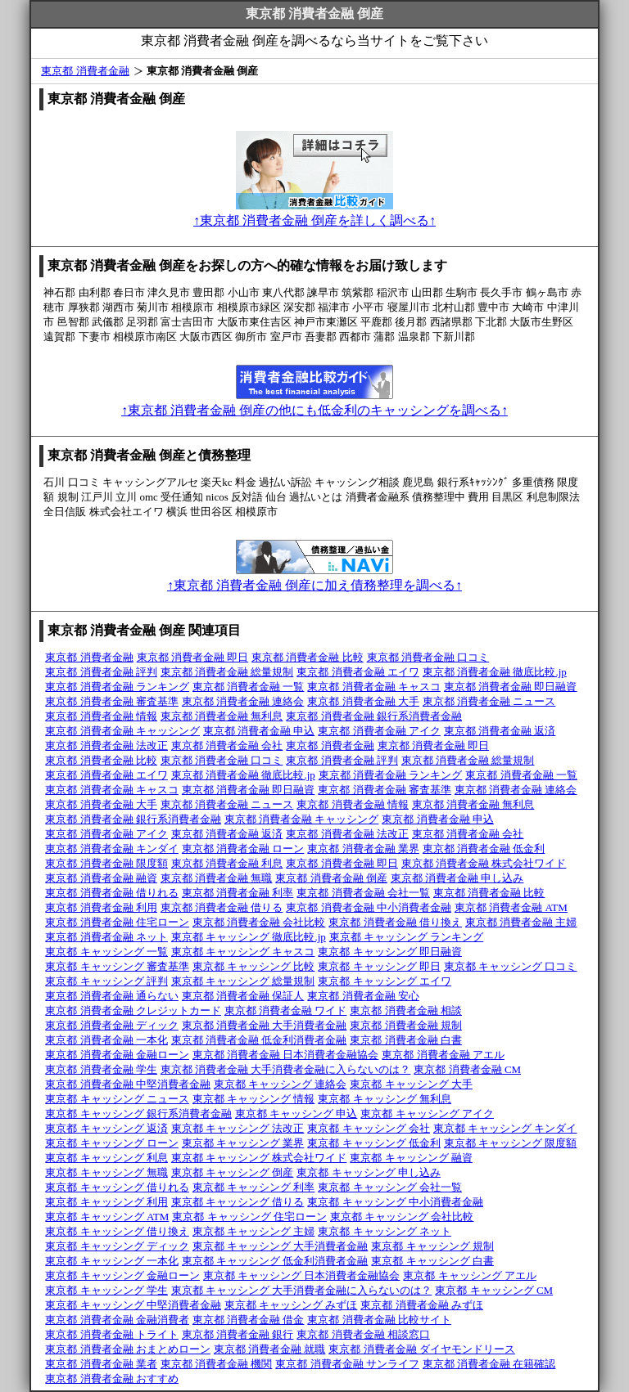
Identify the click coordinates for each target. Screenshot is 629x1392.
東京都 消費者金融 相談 (406, 1010)
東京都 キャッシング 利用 (106, 1202)
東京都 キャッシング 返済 (106, 1128)
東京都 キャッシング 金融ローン (122, 1275)
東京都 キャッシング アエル (469, 1275)
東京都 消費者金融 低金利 (484, 848)
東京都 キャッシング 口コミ (510, 966)
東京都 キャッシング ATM (107, 1216)
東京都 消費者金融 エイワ (357, 672)
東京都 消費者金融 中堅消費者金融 (127, 1084)
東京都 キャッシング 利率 (253, 1187)
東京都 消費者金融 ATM (511, 907)
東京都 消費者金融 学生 (101, 1069)
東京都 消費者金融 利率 (238, 893)
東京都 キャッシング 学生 (106, 1290)
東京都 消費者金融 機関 (217, 1364)
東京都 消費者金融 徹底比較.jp (495, 672)
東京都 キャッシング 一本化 (112, 1261)
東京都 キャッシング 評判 (106, 981)
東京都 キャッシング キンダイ (505, 1128)
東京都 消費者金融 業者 (101, 1364)
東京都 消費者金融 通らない (112, 996)
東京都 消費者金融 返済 (500, 731)
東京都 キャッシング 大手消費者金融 (280, 1246)
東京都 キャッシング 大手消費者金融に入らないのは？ (301, 1290)
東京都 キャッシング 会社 (368, 1128)
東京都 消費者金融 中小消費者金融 (368, 907)
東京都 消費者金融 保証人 (243, 996)
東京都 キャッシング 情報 (253, 1099)
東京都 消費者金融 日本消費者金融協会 (285, 1054)
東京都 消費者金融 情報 (101, 716)
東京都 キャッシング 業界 (243, 1143)
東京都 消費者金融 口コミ (428, 657)
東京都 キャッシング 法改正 (238, 1128)
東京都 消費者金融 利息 (227, 863)
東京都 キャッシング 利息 (106, 1158)
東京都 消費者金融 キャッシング (122, 731)
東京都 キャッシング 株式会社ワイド (259, 1158)
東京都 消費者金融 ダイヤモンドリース (421, 1349)
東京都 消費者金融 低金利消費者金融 (259, 1040)
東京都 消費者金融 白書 (406, 1040)
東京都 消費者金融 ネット (106, 937)
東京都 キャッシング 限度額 (510, 1143)
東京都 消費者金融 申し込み (457, 878)
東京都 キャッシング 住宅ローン (249, 1216)
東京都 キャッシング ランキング (406, 937)
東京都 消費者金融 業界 (363, 848)
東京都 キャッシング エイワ (384, 981)
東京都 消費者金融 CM (467, 1069)
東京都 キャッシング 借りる (238, 1202)
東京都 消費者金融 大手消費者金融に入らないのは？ (286, 1069)
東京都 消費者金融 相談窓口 (363, 1334)
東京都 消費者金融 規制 (406, 1025)
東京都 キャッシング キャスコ (243, 951)
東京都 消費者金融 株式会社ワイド (484, 863)
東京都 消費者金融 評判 (101, 672)
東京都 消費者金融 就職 (270, 1349)
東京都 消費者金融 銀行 (238, 1334)
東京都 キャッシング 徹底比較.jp (248, 937)
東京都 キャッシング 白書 (432, 1261)
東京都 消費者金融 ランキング (117, 686)
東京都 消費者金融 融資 (101, 878)
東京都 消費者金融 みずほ (421, 1305)
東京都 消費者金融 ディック (112, 1025)
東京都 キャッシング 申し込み (368, 1172)
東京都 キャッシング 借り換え (117, 1231)
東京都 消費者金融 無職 (217, 878)
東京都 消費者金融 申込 (259, 731)
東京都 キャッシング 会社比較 (402, 1216)
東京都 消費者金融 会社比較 (259, 922)
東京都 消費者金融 (85, 71)
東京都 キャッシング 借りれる (117, 1187)
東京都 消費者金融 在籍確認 (489, 1364)
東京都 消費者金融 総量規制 (227, 672)
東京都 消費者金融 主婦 (521, 922)
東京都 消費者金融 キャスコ (374, 686)
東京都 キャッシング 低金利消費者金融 (275, 1261)
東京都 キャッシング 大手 (411, 1084)
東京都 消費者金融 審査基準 (112, 701)
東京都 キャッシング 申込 (296, 1113)
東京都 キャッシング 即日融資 (390, 951)
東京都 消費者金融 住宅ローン (117, 922)
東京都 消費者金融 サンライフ (347, 1364)
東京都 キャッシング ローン (112, 1143)
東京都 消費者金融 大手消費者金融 (264, 1025)
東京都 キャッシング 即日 (379, 966)
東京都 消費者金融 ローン (243, 848)
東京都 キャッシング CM (494, 1290)
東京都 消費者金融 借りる (222, 907)
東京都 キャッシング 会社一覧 (390, 1187)
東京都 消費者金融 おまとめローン (127, 1349)
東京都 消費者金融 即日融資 (510, 686)
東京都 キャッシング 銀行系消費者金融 (138, 1113)
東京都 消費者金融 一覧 (248, 686)
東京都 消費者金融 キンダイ (112, 848)
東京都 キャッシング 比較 (253, 966)
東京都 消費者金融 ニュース (489, 701)
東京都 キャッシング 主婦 (253, 1231)
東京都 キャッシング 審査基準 (117, 966)
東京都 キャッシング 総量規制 (243, 981)
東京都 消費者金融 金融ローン (117, 1054)
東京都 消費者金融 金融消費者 (117, 1319)
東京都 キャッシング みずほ (291, 1305)
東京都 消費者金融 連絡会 (243, 701)
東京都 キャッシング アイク (427, 1113)
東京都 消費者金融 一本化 (106, 1040)
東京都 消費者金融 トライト (112, 1334)
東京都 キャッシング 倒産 (232, 1172)
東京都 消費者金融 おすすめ (112, 1378)
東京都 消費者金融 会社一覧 (363, 893)
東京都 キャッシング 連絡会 (280, 1084)
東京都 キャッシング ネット (384, 1231)
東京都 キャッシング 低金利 (374, 1143)
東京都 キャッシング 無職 (106, 1172)
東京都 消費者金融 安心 (363, 996)
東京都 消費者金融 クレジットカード (133, 1010)
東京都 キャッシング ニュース (117, 1099)
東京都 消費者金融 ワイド (285, 1010)
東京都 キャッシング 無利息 (384, 1099)
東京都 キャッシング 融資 (411, 1158)
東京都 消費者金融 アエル (443, 1054)
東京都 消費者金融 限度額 (106, 863)
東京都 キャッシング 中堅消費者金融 (133, 1305)
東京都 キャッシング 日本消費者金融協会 (301, 1275)
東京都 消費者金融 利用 (101, 907)
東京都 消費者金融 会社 (227, 745)
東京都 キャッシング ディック (117, 1246)
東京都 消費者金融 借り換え (395, 922)
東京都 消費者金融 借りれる (112, 893)
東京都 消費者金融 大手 (363, 701)
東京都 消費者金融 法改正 (106, 745)
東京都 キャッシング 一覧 (106, 951)
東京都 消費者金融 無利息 (222, 716)
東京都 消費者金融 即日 (193, 657)
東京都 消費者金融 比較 (307, 657)
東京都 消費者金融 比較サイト (379, 1319)
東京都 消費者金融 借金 (248, 1319)
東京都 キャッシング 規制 (432, 1246)
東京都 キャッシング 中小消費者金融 (395, 1202)
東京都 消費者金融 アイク (379, 731)
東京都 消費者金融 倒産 (331, 878)
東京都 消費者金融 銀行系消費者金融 (374, 716)
